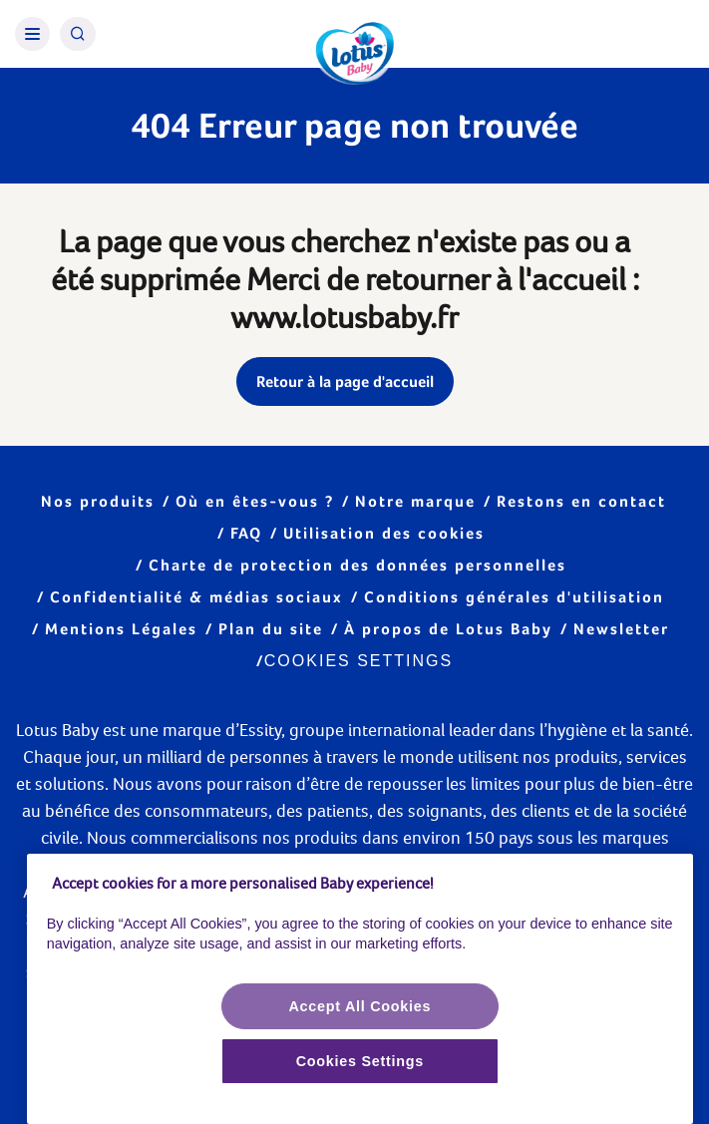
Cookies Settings (360, 1061)
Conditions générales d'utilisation (514, 596)
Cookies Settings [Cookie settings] (358, 660)
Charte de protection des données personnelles (357, 565)
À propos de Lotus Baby (448, 628)
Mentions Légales (121, 628)
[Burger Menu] (32, 34)
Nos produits (98, 501)
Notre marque (415, 501)
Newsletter (621, 628)
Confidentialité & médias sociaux (196, 596)
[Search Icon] (78, 34)
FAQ (246, 533)
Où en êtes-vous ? (255, 501)
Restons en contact (581, 501)
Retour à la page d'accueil (345, 381)
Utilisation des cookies (384, 533)
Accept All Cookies (359, 1006)
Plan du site (270, 628)
